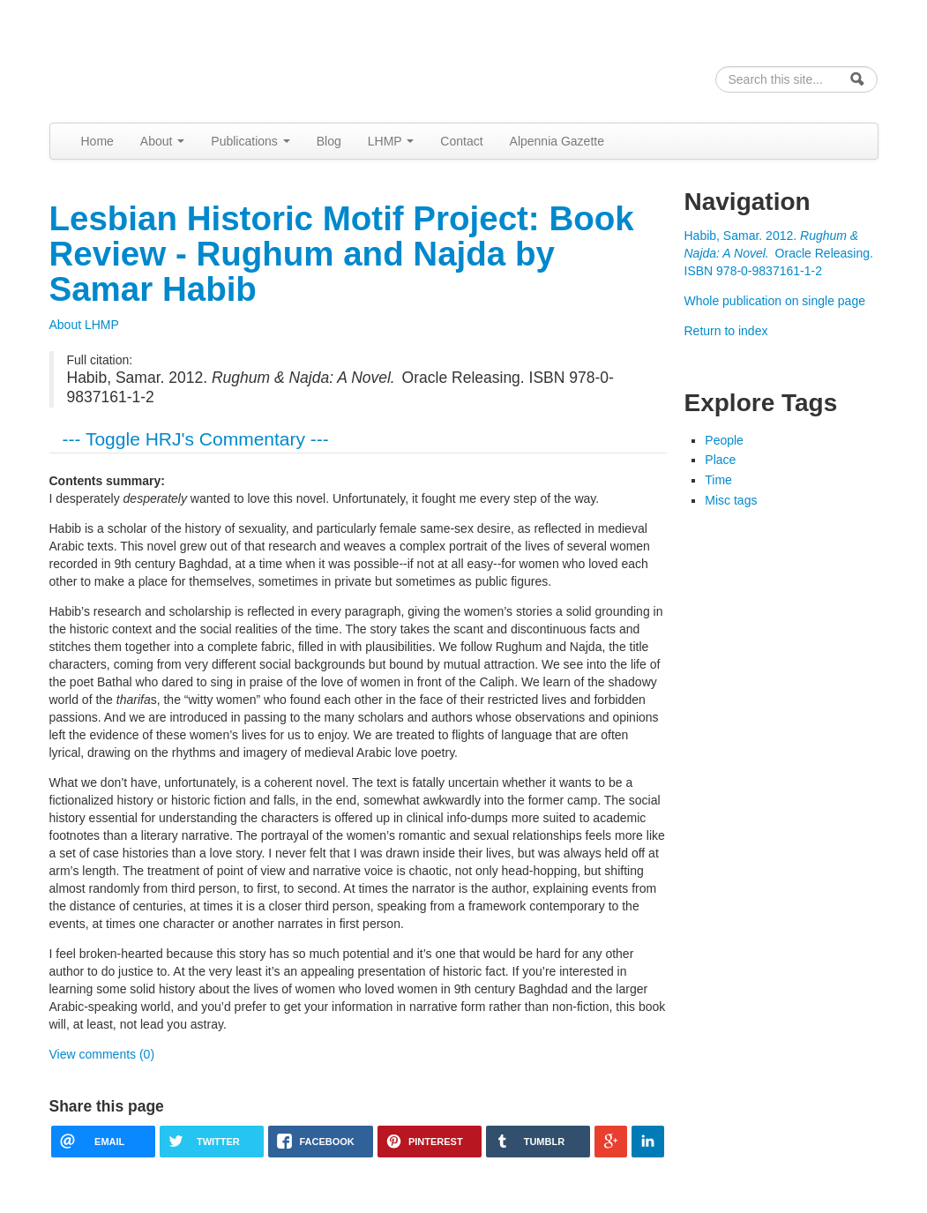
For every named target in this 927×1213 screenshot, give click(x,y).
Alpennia (140, 58)
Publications (250, 141)
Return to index (726, 331)
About (162, 141)
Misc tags (731, 500)
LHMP (391, 141)
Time (718, 480)
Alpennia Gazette (557, 141)
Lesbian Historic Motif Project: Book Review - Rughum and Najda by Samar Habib (341, 253)
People (724, 440)
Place (720, 460)
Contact (461, 141)
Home (97, 141)
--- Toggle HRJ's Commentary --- (196, 439)
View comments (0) (102, 1054)
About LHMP (84, 325)
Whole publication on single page (774, 301)
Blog (329, 141)
